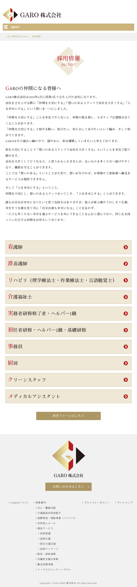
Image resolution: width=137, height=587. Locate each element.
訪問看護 (45, 533)
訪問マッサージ (49, 549)
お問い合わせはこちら (68, 487)
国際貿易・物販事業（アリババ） (57, 518)
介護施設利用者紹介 (49, 513)
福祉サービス (45, 528)
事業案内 (41, 502)
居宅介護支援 (48, 544)
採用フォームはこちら (68, 416)
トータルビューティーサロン (54, 569)
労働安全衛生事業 (47, 559)
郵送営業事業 (45, 564)
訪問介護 (45, 539)
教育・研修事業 (46, 554)
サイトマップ (125, 502)
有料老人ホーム (46, 523)
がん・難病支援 (46, 508)
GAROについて (19, 502)
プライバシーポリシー (97, 502)
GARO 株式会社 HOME (17, 36)
